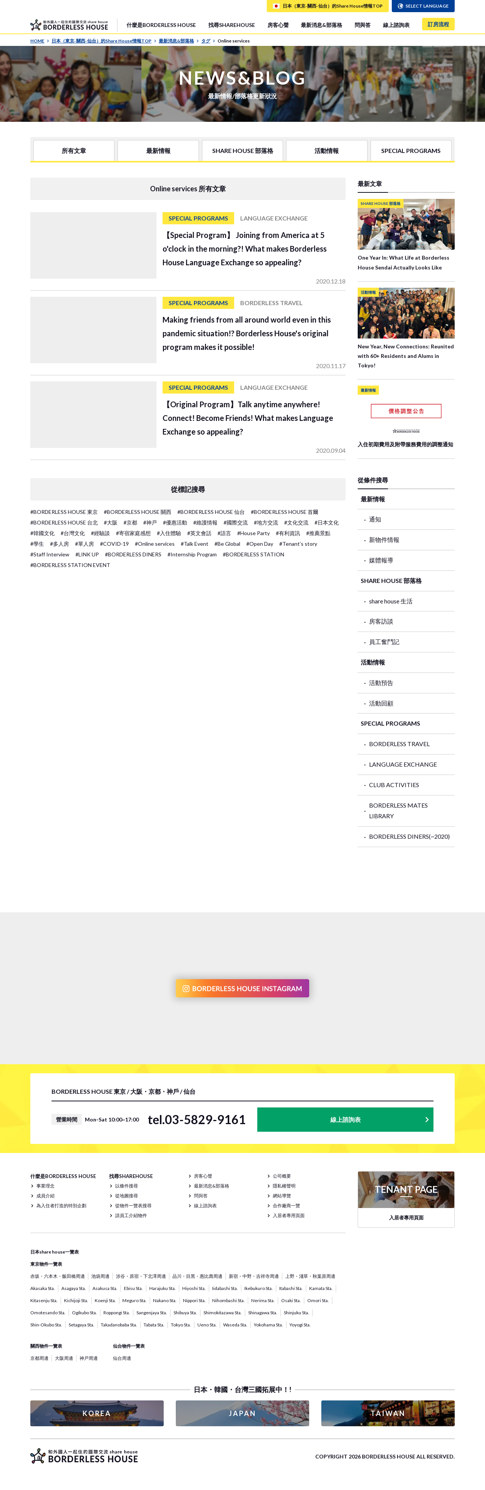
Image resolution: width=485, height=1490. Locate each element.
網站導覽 (282, 1196)
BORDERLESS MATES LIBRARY (398, 811)
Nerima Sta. (263, 1300)
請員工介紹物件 (131, 1215)
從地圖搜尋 (126, 1196)
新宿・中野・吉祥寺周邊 (254, 1276)
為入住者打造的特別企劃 (61, 1205)
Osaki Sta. (291, 1300)
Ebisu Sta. (133, 1288)
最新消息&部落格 (321, 25)
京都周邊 (39, 1358)
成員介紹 (45, 1196)
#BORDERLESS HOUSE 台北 (64, 522)
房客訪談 (381, 621)
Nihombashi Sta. (228, 1300)
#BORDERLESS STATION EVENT (70, 565)
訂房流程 (438, 24)
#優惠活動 (175, 522)
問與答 (363, 25)
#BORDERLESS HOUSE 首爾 (284, 512)
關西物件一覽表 (46, 1346)
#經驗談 (100, 533)
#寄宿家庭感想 (133, 533)
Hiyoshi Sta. (194, 1288)
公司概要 (282, 1176)
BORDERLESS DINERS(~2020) (409, 836)
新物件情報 (384, 539)
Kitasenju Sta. (44, 1300)
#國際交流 (236, 522)
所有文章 (74, 150)
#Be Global (227, 543)
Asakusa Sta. (104, 1288)
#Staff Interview (49, 554)
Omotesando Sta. (48, 1312)
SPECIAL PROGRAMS (411, 150)
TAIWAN (388, 1413)
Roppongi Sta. (116, 1312)
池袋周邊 (100, 1276)
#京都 (130, 522)
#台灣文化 (73, 533)
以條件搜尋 (126, 1186)
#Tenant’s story (298, 543)
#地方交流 (266, 522)
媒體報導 (381, 560)
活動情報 (326, 150)
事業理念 (45, 1186)
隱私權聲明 (284, 1186)
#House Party (253, 533)
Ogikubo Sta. (84, 1312)
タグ (208, 41)
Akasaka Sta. (42, 1288)
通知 (375, 519)
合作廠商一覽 (286, 1205)
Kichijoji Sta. (76, 1300)
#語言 (224, 533)
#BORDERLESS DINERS (133, 554)
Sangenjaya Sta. (151, 1312)
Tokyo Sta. (181, 1325)
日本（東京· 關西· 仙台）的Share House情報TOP (104, 41)
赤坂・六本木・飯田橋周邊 (57, 1276)
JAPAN (242, 1413)
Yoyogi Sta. (300, 1325)
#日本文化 (326, 522)
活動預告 (381, 682)
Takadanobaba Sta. (119, 1325)
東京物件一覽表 (46, 1264)
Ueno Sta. (207, 1325)
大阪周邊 (64, 1358)
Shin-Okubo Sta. (46, 1325)
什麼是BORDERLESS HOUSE (161, 25)
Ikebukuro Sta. (258, 1288)
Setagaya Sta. (81, 1325)
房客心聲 (278, 25)
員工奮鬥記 (384, 641)
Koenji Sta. (105, 1300)
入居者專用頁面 (289, 1215)
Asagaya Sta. (73, 1288)
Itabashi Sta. (291, 1288)
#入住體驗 (169, 533)
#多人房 (59, 543)
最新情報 (158, 150)
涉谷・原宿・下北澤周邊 (141, 1276)
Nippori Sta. (194, 1300)
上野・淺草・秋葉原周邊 (310, 1276)
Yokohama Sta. (268, 1325)
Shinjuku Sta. (296, 1312)
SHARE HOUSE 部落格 (242, 150)
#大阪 (110, 522)
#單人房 (84, 543)
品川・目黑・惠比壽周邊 (197, 1276)
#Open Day (259, 543)
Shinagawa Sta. (262, 1312)
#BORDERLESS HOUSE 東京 (64, 512)
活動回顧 (381, 703)
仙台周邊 (122, 1358)
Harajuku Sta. (162, 1288)
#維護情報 (205, 522)
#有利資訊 (288, 533)
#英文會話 (199, 533)
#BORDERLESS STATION (253, 554)
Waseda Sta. (235, 1325)
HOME (39, 41)
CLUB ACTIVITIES (394, 784)
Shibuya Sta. (185, 1312)
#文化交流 (296, 522)
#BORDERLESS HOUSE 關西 (137, 512)
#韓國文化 (42, 533)
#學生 (37, 543)
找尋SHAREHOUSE (231, 25)
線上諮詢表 (396, 25)
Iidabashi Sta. (225, 1288)
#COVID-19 (114, 543)
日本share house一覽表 (54, 1252)
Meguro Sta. (134, 1300)
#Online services (155, 543)
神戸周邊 (89, 1358)
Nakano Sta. (165, 1300)
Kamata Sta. (321, 1288)
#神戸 (150, 522)
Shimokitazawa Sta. (222, 1312)
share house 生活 (391, 601)
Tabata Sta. (154, 1325)
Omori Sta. (318, 1300)
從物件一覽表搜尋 (133, 1205)
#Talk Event (194, 543)
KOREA (97, 1413)
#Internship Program (192, 554)
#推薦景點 (318, 533)
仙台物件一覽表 (129, 1346)
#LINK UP (87, 554)
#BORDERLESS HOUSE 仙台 (211, 512)
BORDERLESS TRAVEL (399, 743)
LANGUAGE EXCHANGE (403, 764)
